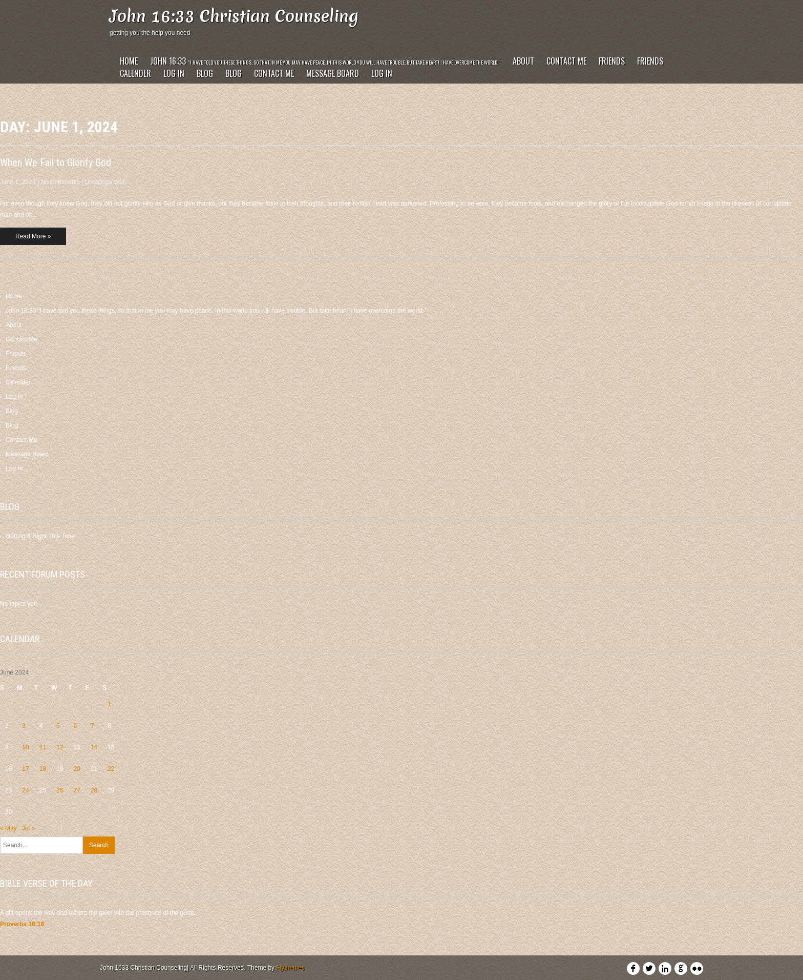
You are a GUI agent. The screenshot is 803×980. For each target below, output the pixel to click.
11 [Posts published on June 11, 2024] (42, 747)
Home (129, 61)
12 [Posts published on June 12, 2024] (59, 747)
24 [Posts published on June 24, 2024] (25, 790)
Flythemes (290, 967)
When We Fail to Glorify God (55, 162)
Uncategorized (104, 182)
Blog (205, 73)
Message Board (332, 73)
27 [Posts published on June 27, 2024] (76, 790)
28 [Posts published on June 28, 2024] (94, 790)
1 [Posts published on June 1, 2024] (109, 704)
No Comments (60, 182)
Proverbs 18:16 (22, 924)
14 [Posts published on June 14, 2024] (94, 747)
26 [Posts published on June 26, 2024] (59, 790)
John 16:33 (325, 61)
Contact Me (566, 61)
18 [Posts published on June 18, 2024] (42, 768)
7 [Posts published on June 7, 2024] (92, 725)
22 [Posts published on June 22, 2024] (111, 768)
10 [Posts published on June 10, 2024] (25, 747)
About (523, 61)
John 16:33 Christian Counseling (234, 16)
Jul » (28, 828)
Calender (135, 73)
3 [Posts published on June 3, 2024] (24, 725)
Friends (612, 61)
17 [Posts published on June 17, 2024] (25, 768)
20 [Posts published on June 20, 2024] (76, 768)
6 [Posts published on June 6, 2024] (75, 725)
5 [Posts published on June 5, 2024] (58, 725)
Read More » (33, 236)
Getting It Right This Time (40, 536)
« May (8, 828)
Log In (173, 73)
